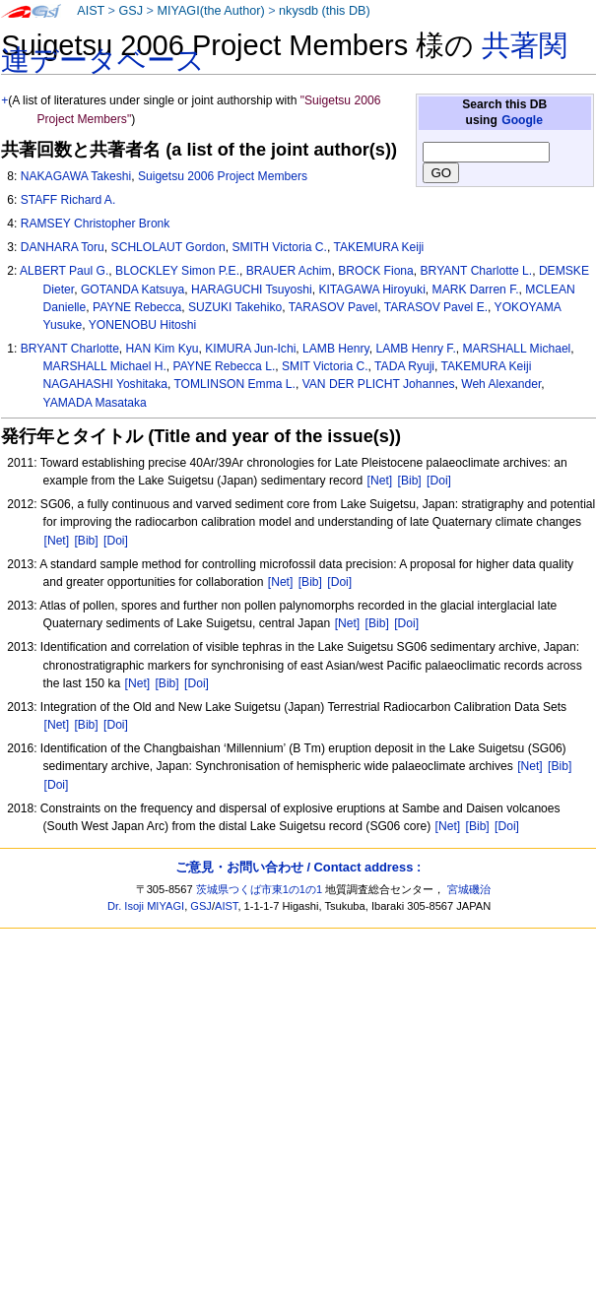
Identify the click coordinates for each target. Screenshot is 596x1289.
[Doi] (439, 480)
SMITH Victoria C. (279, 247)
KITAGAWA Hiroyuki (371, 289)
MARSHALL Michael (517, 348)
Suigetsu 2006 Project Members (222, 176)
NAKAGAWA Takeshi (76, 176)
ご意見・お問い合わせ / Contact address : (298, 867)
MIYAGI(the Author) (210, 11)
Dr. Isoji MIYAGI (145, 906)
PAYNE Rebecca (137, 307)
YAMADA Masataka (95, 403)
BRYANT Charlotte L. (477, 271)
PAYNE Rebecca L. (224, 366)
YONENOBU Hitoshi (143, 325)
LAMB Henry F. (415, 348)
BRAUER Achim (289, 271)
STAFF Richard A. (68, 200)
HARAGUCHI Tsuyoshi (251, 289)
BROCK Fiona (376, 271)
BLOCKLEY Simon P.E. (177, 271)
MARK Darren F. (475, 289)
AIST (90, 11)
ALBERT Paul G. (64, 271)
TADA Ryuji (404, 366)
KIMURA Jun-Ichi (250, 348)
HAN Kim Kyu (162, 348)
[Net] (380, 480)
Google (522, 120)
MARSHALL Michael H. (104, 366)
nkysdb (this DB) (324, 11)
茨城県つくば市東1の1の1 (259, 889)
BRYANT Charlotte (70, 348)
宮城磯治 (469, 889)
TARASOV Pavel (333, 307)
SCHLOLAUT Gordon (168, 247)
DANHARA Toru (62, 247)
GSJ (130, 11)
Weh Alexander (501, 384)
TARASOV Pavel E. (436, 307)
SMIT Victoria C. (325, 366)
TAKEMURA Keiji (378, 247)
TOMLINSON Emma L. (234, 384)
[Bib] (410, 480)
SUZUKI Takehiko (235, 307)
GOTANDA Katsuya (132, 289)
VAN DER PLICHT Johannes (378, 384)
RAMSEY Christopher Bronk (95, 223)
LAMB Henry (335, 348)
